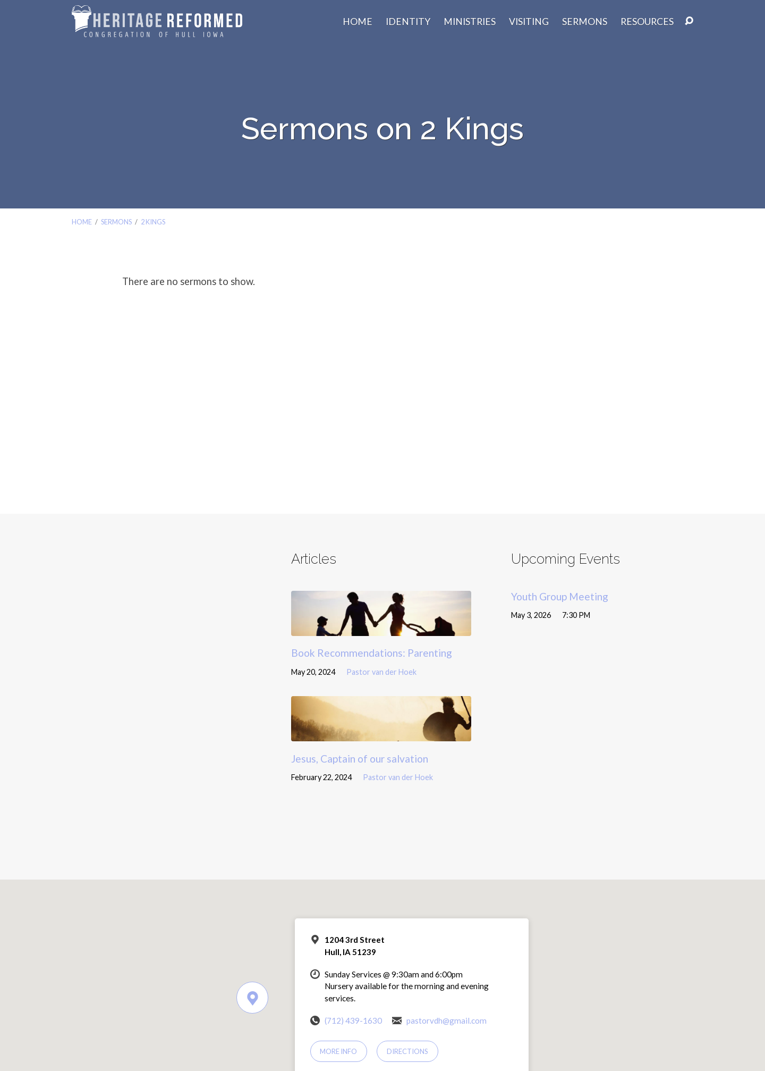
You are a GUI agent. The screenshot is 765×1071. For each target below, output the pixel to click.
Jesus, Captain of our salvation (359, 758)
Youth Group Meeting (559, 596)
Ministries (470, 22)
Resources (647, 22)
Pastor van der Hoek (381, 671)
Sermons (584, 22)
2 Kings (153, 221)
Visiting (529, 22)
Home (357, 22)
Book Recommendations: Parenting (371, 653)
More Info (338, 1051)
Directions (407, 1051)
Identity (408, 22)
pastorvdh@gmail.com (446, 1020)
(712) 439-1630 (353, 1020)
